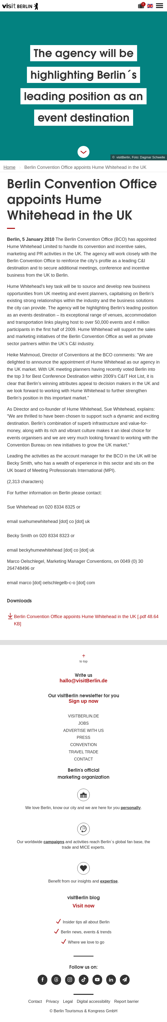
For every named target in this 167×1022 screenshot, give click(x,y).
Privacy (52, 1001)
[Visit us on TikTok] (83, 980)
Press (83, 737)
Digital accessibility (93, 1001)
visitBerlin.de (83, 716)
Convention (83, 745)
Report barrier (126, 1001)
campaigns (53, 842)
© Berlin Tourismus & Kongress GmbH (83, 1011)
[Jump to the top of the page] (83, 658)
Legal (68, 1001)
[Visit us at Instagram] (70, 980)
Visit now (83, 905)
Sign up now (83, 701)
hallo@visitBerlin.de (83, 680)
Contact (83, 759)
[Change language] (151, 5)
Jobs (83, 723)
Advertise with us (83, 730)
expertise (109, 881)
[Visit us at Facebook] (42, 980)
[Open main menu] (159, 5)
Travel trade (83, 752)
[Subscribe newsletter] (125, 980)
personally (131, 808)
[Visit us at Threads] (56, 980)
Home (9, 167)
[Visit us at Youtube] (97, 980)
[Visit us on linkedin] (111, 980)
